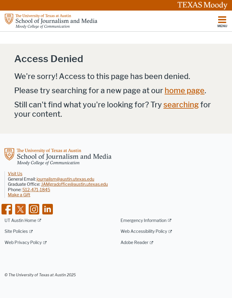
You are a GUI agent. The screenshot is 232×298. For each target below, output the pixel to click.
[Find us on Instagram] (34, 208)
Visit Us (15, 173)
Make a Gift (19, 195)
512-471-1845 (36, 189)
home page (185, 90)
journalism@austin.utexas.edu (65, 179)
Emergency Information (143, 220)
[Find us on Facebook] (7, 208)
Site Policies (16, 231)
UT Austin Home (20, 220)
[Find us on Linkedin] (47, 208)
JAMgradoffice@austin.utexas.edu (74, 184)
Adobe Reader (134, 242)
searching (181, 104)
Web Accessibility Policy (144, 231)
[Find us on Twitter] (20, 208)
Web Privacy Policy (23, 242)
